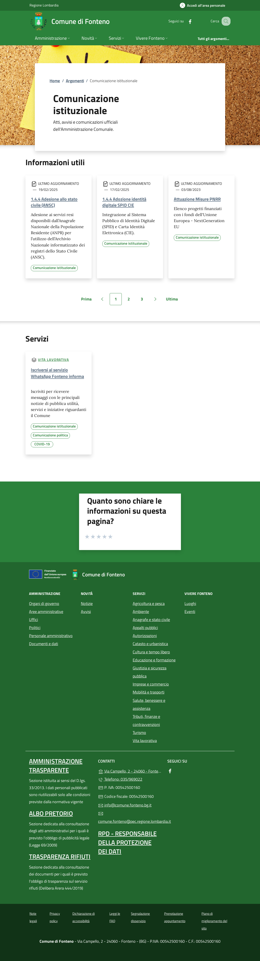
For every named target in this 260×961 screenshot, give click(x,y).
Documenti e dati (43, 644)
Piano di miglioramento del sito (214, 921)
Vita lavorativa (53, 359)
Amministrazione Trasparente (55, 765)
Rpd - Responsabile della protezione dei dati (127, 842)
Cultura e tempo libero (151, 652)
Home (55, 81)
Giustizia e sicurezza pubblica (149, 672)
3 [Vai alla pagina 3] (144, 300)
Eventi (190, 612)
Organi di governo (44, 603)
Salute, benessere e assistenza (149, 704)
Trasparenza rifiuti (59, 856)
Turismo (139, 733)
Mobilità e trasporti (148, 692)
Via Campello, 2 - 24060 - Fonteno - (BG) (130, 770)
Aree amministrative (46, 612)
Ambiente (141, 612)
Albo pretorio (51, 813)
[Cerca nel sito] (225, 21)
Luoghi (190, 603)
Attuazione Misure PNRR (197, 199)
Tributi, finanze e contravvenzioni (146, 720)
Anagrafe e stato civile (151, 620)
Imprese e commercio (151, 684)
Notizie (87, 603)
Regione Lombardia (44, 5)
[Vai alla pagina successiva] (155, 299)
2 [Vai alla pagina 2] (131, 300)
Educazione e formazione (154, 660)
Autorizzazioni (145, 636)
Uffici (33, 620)
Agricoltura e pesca (149, 603)
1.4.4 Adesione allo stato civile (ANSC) (54, 202)
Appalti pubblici (145, 628)
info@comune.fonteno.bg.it (124, 805)
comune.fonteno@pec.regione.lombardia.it (130, 817)
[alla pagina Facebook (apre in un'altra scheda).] (185, 21)
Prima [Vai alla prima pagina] (88, 300)
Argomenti (75, 81)
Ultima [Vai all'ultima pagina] (173, 300)
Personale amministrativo (51, 636)
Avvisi (86, 612)
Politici (34, 628)
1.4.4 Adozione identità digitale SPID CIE (124, 202)
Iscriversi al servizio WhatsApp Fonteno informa (57, 372)
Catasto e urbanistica (150, 644)
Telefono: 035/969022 (120, 779)
